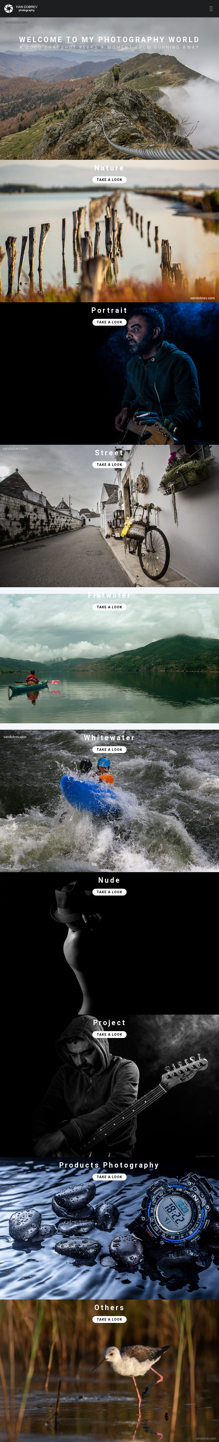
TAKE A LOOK (107, 180)
